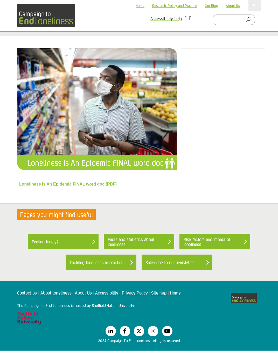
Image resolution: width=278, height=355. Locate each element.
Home (140, 5)
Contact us (27, 292)
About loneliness (56, 292)
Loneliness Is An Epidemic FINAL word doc (95, 162)
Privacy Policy (135, 292)
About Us (233, 5)
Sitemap (159, 292)
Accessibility (107, 292)
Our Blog (211, 5)
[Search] (250, 20)
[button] (185, 19)
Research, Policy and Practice (174, 5)
